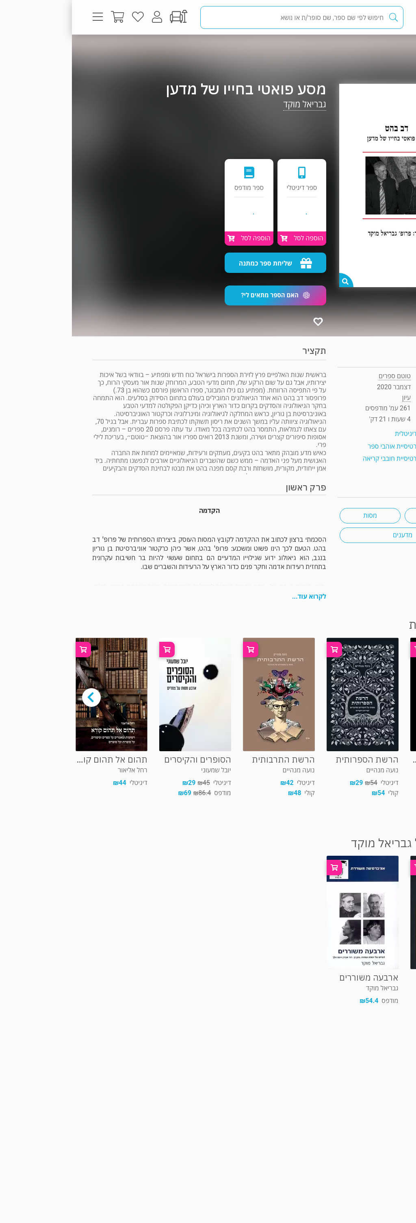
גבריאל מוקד (232, 104)
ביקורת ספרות (363, 515)
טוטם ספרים (323, 376)
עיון (379, 51)
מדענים (330, 535)
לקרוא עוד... (237, 596)
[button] (203, 295)
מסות (298, 515)
